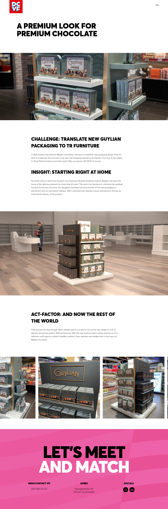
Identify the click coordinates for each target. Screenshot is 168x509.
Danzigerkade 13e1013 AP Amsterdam (84, 490)
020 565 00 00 (39, 488)
